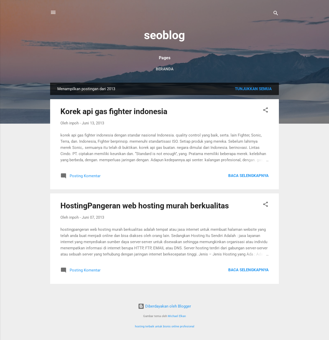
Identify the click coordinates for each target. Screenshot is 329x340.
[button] (265, 111)
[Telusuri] (276, 14)
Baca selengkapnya (248, 175)
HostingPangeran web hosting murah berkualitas (144, 205)
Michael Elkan (177, 316)
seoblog (164, 35)
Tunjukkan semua (253, 89)
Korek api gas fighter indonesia (113, 111)
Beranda (164, 69)
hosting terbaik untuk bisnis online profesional (164, 326)
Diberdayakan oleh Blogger (164, 306)
